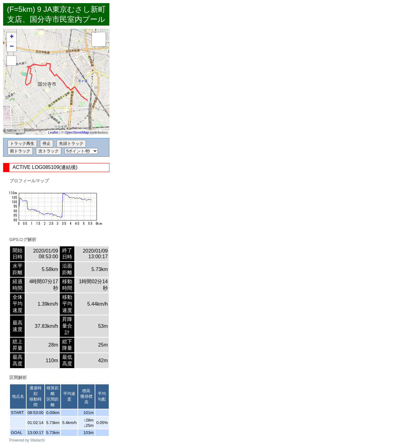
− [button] (12, 47)
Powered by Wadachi (27, 440)
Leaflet (53, 132)
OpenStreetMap (77, 132)
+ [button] (12, 37)
